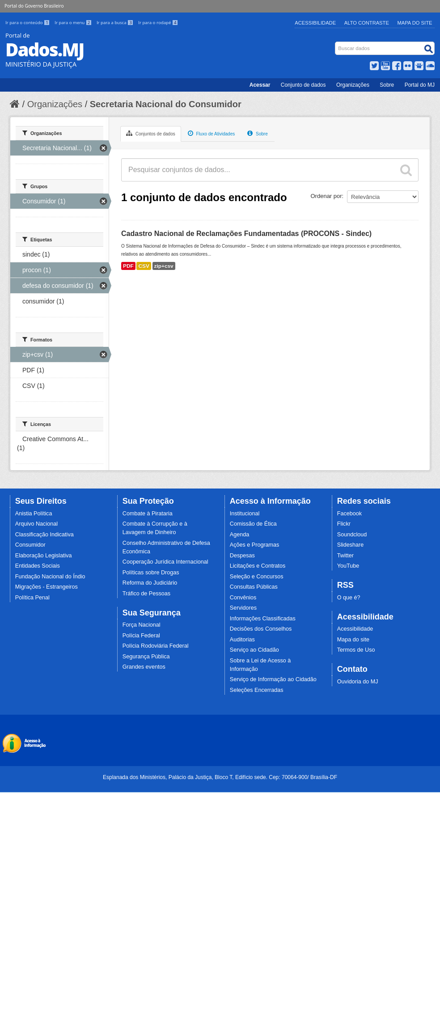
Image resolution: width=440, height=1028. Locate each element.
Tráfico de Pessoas (146, 593)
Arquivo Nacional (36, 524)
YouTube (348, 566)
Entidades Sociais (37, 566)
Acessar (260, 85)
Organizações (352, 85)
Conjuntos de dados (150, 133)
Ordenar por (326, 196)
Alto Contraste (366, 22)
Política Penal (32, 597)
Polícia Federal (141, 635)
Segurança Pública (146, 656)
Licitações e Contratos (258, 566)
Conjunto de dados (303, 85)
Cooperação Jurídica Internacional (165, 562)
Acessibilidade (315, 22)
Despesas (242, 555)
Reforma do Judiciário (150, 583)
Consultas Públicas (254, 587)
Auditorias (242, 639)
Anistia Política (33, 513)
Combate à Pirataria (148, 513)
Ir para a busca (116, 22)
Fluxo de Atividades (211, 133)
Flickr (344, 524)
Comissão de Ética (253, 524)
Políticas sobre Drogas (151, 572)
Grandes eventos (144, 667)
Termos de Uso (356, 650)
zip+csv (163, 266)
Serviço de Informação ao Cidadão (273, 679)
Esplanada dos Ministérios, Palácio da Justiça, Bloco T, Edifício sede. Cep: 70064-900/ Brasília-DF (220, 777)
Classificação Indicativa (44, 534)
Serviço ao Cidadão (254, 650)
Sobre (387, 85)
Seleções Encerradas (256, 690)
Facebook (349, 513)
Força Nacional (142, 625)
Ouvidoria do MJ (357, 681)
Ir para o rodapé (158, 22)
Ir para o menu (74, 22)
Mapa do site (353, 639)
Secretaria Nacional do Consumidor (165, 104)
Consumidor (30, 545)
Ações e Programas (254, 545)
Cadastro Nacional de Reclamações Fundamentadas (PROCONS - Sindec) (246, 233)
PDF (128, 266)
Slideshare (350, 545)
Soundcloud (352, 534)
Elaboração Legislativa (43, 555)
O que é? (348, 597)
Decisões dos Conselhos (261, 629)
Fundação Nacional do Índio (50, 576)
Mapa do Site (415, 22)
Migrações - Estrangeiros (46, 587)
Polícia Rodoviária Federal (156, 646)
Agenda (239, 534)
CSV (143, 266)
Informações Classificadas (263, 618)
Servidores (243, 608)
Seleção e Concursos (256, 576)
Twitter (345, 555)
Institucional (245, 513)
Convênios (243, 597)
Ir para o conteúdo (28, 22)
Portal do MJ (420, 85)
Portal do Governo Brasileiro (33, 6)
